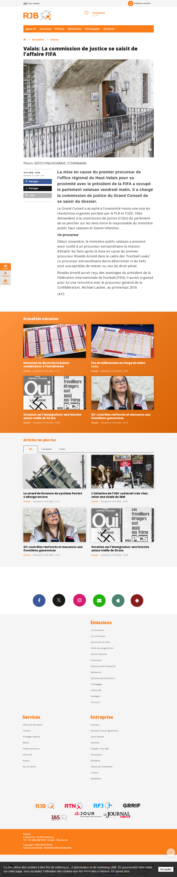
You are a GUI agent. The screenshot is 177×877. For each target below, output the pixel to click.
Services (108, 28)
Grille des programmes (102, 648)
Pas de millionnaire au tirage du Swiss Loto (118, 364)
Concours (95, 702)
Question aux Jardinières (103, 678)
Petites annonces (31, 748)
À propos (95, 724)
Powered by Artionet (32, 848)
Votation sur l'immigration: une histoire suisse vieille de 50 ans (52, 416)
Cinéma (26, 730)
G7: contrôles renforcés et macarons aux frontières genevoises (121, 416)
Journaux (45, 28)
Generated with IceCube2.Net (57, 848)
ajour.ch (30, 28)
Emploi (26, 760)
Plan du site (62, 840)
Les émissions (97, 630)
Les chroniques (98, 636)
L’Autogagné (97, 684)
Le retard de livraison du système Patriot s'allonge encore (52, 495)
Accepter (166, 869)
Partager (32, 181)
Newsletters (99, 600)
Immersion (96, 660)
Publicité (95, 742)
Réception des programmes (104, 730)
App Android (137, 600)
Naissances (96, 672)
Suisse (54, 39)
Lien (30, 195)
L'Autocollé (96, 690)
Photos (59, 28)
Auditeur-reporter (139, 3)
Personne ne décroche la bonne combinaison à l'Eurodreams (46, 364)
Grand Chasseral (99, 654)
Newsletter (96, 778)
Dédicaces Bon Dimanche (103, 666)
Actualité (38, 39)
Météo (26, 742)
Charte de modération (102, 766)
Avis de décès (29, 766)
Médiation (96, 760)
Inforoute (27, 754)
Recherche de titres (100, 642)
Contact (94, 772)
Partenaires (96, 754)
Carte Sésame (97, 736)
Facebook (39, 600)
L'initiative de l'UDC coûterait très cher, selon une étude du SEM (119, 495)
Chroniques (92, 28)
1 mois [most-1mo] (62, 449)
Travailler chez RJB (99, 748)
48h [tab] (30, 449)
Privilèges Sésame (31, 736)
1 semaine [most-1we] (46, 449)
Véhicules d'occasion (33, 724)
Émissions (74, 28)
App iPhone (118, 600)
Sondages (95, 696)
